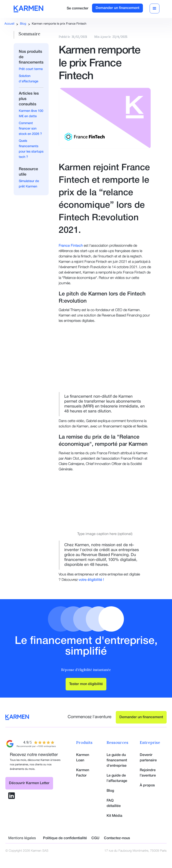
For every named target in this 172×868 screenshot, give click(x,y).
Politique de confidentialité (65, 838)
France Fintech (71, 245)
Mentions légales (22, 838)
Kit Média (114, 815)
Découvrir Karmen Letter (29, 783)
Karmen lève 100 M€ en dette (31, 114)
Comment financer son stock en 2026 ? (30, 129)
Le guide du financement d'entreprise (117, 760)
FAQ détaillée (114, 803)
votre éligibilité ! (91, 579)
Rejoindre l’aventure (148, 773)
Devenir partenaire (148, 757)
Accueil (9, 23)
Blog (23, 23)
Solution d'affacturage (28, 79)
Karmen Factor (82, 773)
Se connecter (77, 8)
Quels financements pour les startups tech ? (31, 149)
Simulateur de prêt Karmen (29, 184)
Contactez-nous (117, 838)
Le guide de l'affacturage (117, 778)
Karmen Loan (82, 757)
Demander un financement (117, 8)
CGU (95, 838)
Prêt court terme (31, 69)
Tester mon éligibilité (86, 684)
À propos (147, 785)
